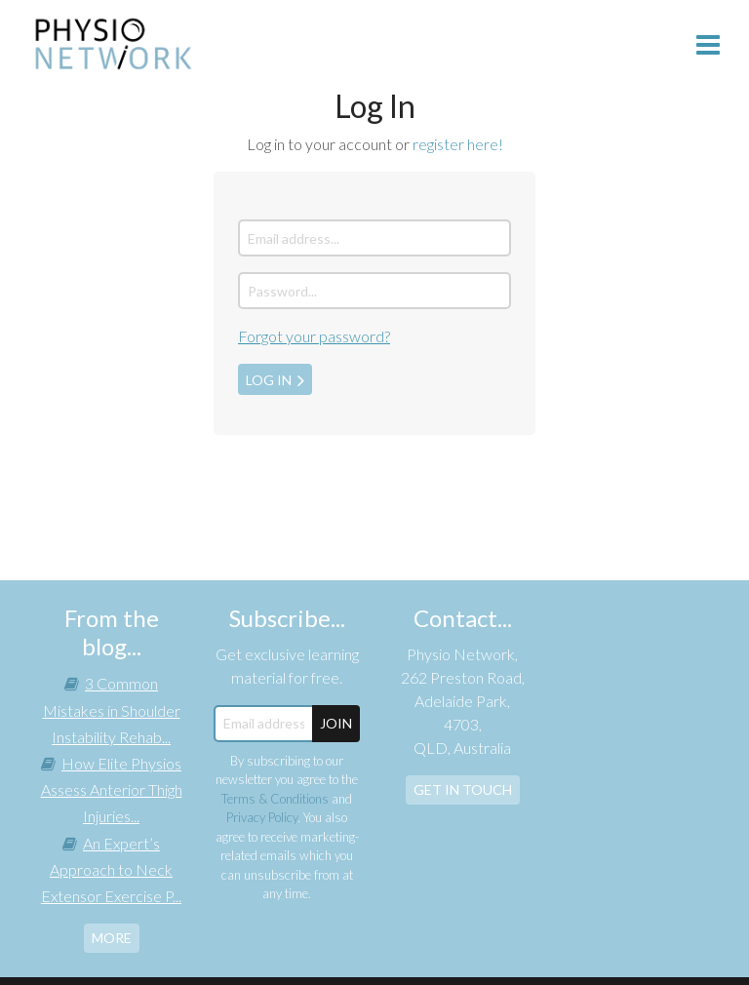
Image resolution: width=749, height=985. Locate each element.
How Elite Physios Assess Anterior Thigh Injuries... (111, 789)
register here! (458, 144)
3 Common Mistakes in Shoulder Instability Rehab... (111, 709)
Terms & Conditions (275, 799)
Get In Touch (463, 789)
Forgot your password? (314, 336)
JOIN (336, 723)
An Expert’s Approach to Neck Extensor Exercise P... (111, 869)
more (112, 937)
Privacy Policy (261, 817)
